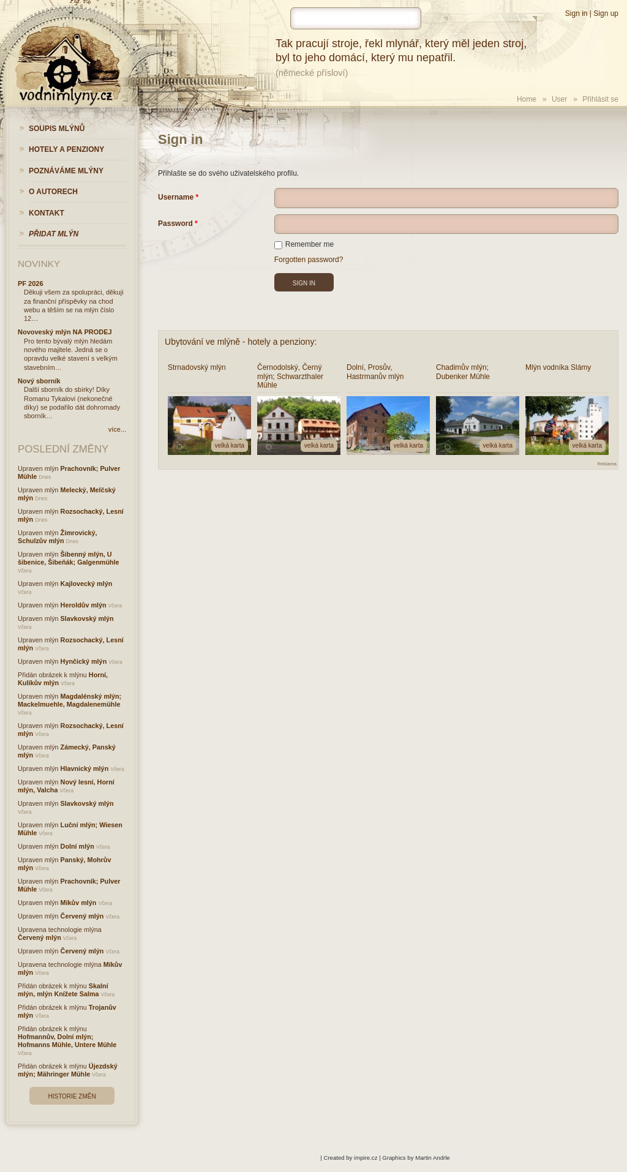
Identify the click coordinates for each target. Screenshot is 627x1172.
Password (175, 223)
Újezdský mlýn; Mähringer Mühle (68, 1070)
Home (526, 99)
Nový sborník (39, 381)
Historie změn (72, 1096)
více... (117, 429)
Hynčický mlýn (84, 661)
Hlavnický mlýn (85, 768)
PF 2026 (30, 283)
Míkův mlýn (79, 902)
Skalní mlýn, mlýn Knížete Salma (63, 989)
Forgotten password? (309, 259)
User (559, 99)
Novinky (39, 263)
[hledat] (355, 18)
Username (175, 197)
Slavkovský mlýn (87, 618)
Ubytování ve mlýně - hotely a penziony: (241, 342)
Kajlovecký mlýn (87, 583)
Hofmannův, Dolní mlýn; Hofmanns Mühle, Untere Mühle (67, 1040)
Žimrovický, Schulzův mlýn (57, 536)
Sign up (605, 13)
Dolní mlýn (77, 846)
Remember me (304, 244)
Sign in (576, 13)
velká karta (229, 445)
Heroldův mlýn (84, 605)
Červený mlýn (82, 916)
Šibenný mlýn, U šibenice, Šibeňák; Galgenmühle (68, 558)
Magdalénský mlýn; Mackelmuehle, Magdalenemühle (69, 700)
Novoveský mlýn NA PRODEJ (65, 332)
